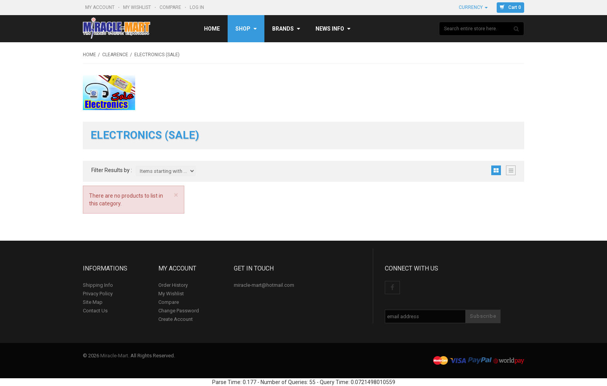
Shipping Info (98, 285)
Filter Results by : (111, 170)
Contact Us (95, 311)
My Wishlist (137, 7)
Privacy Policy (98, 293)
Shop (246, 29)
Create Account (175, 319)
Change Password (178, 311)
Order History (173, 285)
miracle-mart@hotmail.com (264, 285)
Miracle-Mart (114, 355)
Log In (197, 7)
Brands (286, 29)
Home (212, 29)
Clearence (115, 54)
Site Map (93, 302)
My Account (100, 7)
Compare (170, 7)
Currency (473, 7)
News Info (333, 29)
